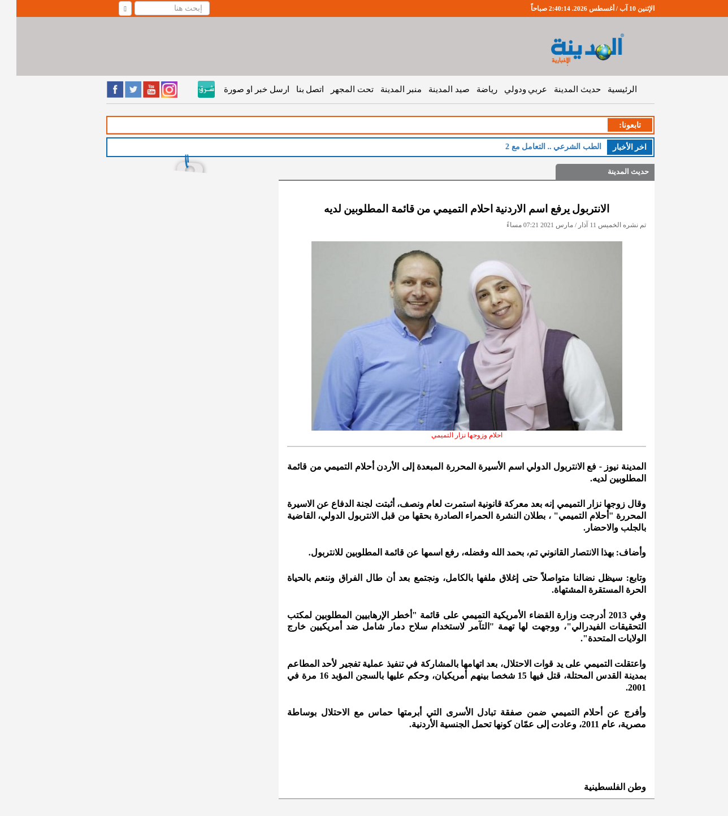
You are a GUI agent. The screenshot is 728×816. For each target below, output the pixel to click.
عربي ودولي (509, 89)
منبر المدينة (384, 89)
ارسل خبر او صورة (239, 89)
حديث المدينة (561, 89)
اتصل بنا (294, 89)
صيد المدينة (432, 89)
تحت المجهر (335, 89)
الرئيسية (606, 89)
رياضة (470, 89)
